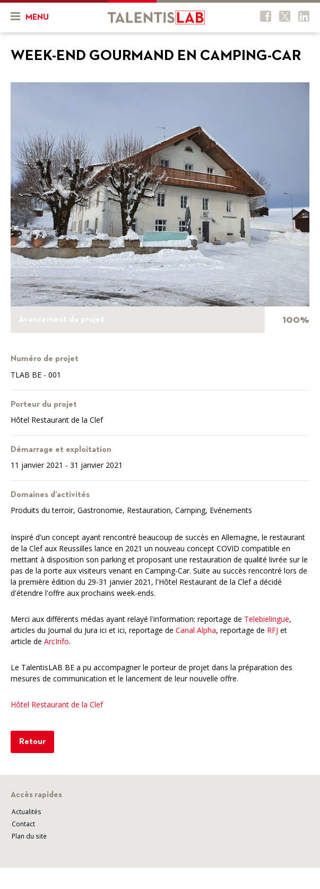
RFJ (272, 630)
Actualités (26, 811)
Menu (30, 16)
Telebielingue (266, 619)
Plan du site (29, 836)
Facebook (265, 16)
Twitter (284, 16)
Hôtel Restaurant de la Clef (57, 704)
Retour (32, 742)
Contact (23, 823)
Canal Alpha (196, 630)
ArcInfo (56, 641)
